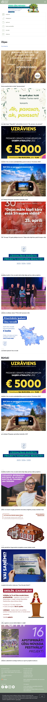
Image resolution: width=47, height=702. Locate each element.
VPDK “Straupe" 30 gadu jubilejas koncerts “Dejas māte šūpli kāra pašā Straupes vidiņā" (23, 237)
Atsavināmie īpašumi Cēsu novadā (9, 350)
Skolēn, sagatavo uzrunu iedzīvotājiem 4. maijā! (12, 623)
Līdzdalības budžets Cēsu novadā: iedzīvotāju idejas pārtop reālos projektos (20, 275)
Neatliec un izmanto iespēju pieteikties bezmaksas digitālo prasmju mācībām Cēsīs (22, 509)
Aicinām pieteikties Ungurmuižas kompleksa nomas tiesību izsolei (17, 547)
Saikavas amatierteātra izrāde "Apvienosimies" (12, 86)
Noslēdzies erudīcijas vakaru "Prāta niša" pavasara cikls (15, 313)
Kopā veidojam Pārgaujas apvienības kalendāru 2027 (14, 199)
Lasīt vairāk (18, 699)
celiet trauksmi (27, 689)
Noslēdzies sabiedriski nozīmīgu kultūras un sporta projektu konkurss (18, 660)
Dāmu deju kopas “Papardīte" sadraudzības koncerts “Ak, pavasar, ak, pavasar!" (21, 124)
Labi (42, 696)
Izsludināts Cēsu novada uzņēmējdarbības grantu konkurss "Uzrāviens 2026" (20, 162)
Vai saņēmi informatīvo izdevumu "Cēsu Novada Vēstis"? (15, 585)
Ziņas (4, 41)
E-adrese (5, 679)
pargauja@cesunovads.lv (6, 675)
